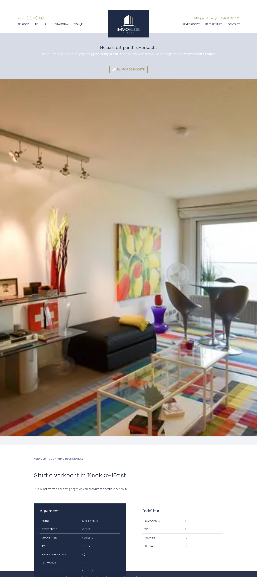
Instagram (35, 18)
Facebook (29, 18)
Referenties (213, 24)
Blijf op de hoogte (208, 18)
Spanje (78, 24)
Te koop (23, 24)
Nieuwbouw (60, 24)
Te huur (40, 24)
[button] (21, 18)
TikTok (41, 18)
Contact (234, 24)
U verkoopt (191, 24)
